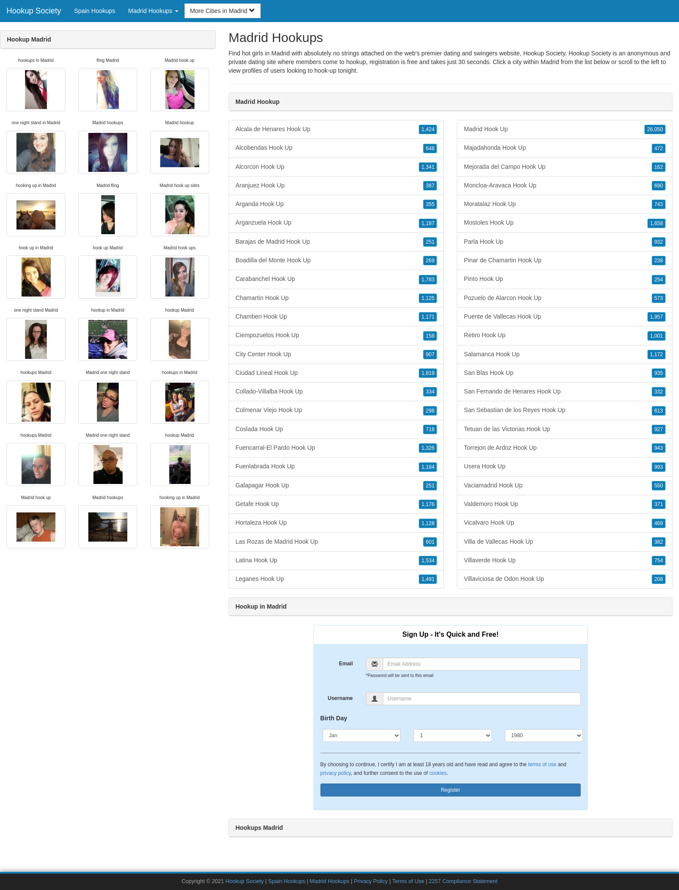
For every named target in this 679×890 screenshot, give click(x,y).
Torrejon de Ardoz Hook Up (565, 448)
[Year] (544, 735)
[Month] (362, 735)
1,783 (427, 280)
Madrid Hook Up (565, 129)
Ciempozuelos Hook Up (336, 335)
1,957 (656, 317)
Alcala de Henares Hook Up (336, 129)
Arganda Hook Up (336, 204)
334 (430, 392)
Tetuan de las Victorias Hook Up (565, 429)
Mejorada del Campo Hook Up (565, 167)
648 (430, 148)
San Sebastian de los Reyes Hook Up (565, 410)
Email (346, 664)
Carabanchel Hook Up (336, 279)
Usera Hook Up (565, 466)
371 (658, 504)
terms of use (542, 764)
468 (658, 523)
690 (658, 186)
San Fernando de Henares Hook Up (565, 392)
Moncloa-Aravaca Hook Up (565, 185)
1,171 (427, 317)
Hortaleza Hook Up (336, 523)
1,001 (656, 336)
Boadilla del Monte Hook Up (336, 260)
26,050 (655, 129)
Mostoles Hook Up (565, 223)
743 (658, 204)
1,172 (656, 354)
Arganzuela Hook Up (336, 223)
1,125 (427, 298)
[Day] (453, 735)
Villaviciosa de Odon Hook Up (565, 579)
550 (658, 486)
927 (658, 429)
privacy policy (335, 773)
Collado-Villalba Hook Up (336, 392)
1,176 (427, 504)
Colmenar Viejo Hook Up (336, 410)
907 (430, 354)
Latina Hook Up (336, 560)
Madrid (549, 61)
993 (658, 467)
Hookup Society (33, 10)
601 (430, 542)
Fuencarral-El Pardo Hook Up (336, 448)
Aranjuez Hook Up (336, 185)
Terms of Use (408, 881)
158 (430, 336)
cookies (437, 773)
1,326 (427, 448)
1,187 (427, 223)
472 (658, 148)
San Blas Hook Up (565, 373)
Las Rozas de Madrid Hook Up (336, 542)
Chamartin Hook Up (336, 298)
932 (658, 242)
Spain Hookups (94, 10)
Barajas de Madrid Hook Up (336, 242)
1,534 (427, 561)
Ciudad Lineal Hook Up (336, 373)
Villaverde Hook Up (565, 560)
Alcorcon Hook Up (336, 167)
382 (658, 542)
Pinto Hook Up (565, 279)
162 (658, 167)
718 (430, 429)
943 (658, 448)
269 (430, 261)
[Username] (482, 698)
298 (430, 411)
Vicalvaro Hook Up (565, 523)
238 (658, 261)
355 (430, 204)
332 (658, 392)
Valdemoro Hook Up (565, 504)
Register (450, 790)
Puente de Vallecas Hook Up (565, 317)
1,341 (427, 167)
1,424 (427, 129)
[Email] (482, 664)
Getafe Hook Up (336, 504)
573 (658, 298)
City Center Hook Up (336, 354)
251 (430, 242)
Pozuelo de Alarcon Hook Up (565, 298)
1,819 (427, 373)
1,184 (427, 467)
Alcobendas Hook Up (336, 148)
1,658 (656, 223)
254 (658, 280)
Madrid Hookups (329, 881)
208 (658, 579)
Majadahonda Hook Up (565, 148)
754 (658, 561)
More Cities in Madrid (222, 10)
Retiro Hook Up (565, 335)
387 (430, 186)
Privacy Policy (371, 881)
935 (658, 373)
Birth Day (333, 718)
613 (658, 411)
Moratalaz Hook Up (565, 204)
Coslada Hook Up (336, 429)
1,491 (427, 579)
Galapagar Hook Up (336, 485)
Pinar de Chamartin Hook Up (565, 260)
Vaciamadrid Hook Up (565, 485)
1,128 (427, 523)
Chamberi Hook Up (336, 317)
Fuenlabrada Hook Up (336, 466)
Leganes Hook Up (336, 579)
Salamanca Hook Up (565, 354)
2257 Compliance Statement (463, 881)
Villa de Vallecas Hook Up (565, 542)
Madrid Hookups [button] (153, 10)
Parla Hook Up (565, 242)
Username (340, 698)
